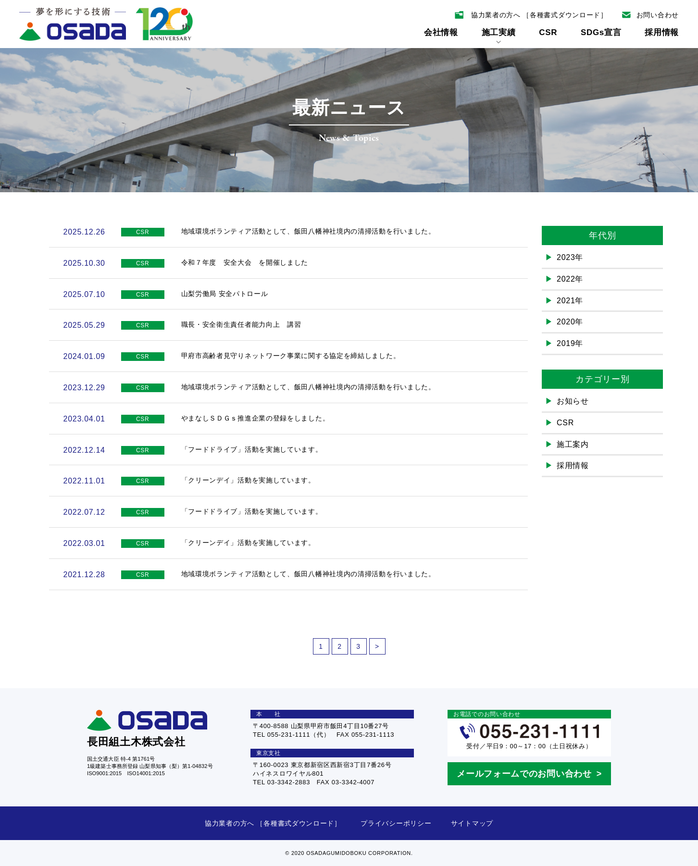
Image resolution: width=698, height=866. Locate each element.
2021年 (570, 301)
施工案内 (573, 444)
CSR (548, 32)
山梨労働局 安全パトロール (224, 293)
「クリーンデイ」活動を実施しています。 (248, 480)
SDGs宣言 (601, 32)
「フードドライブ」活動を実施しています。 (252, 449)
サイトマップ (472, 823)
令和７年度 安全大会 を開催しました (245, 262)
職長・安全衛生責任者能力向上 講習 (241, 324)
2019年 (570, 343)
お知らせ (573, 401)
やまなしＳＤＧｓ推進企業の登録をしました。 (255, 418)
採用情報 (662, 32)
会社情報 (441, 32)
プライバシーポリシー (396, 823)
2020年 (570, 322)
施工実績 (499, 35)
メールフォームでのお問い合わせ (524, 774)
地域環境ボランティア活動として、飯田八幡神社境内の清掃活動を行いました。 (308, 231)
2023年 (570, 257)
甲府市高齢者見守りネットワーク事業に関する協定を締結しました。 (290, 355)
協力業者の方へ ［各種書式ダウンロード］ (273, 823)
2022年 (570, 279)
